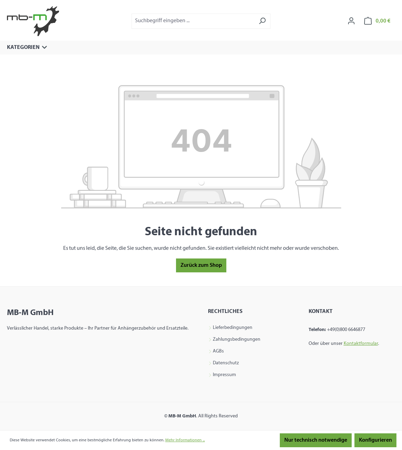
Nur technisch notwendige (315, 440)
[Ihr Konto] (351, 21)
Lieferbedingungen (232, 327)
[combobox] (193, 21)
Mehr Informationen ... (185, 440)
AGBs (218, 351)
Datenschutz (226, 363)
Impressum (224, 375)
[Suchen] (262, 21)
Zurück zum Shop (201, 265)
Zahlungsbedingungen (236, 339)
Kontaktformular (361, 343)
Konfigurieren (375, 440)
